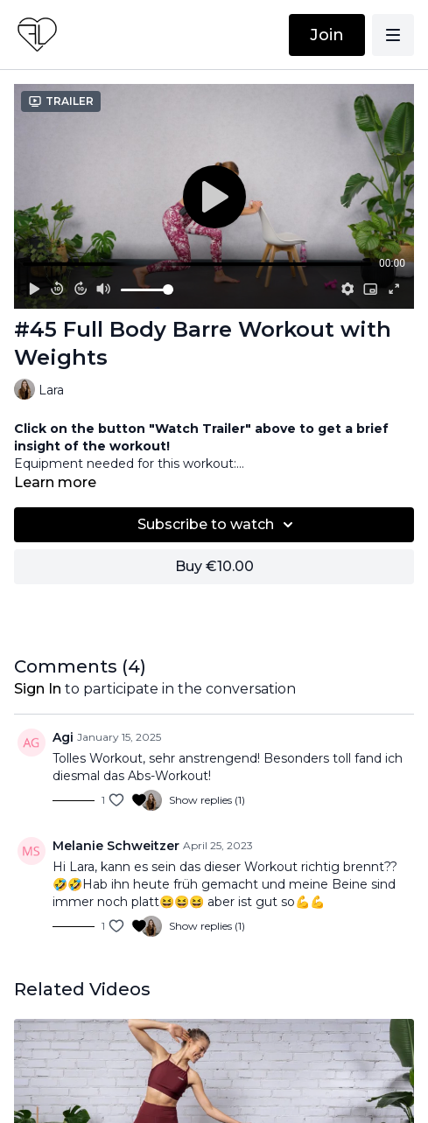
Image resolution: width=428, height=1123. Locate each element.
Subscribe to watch (217, 524)
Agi (63, 737)
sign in (37, 688)
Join (327, 35)
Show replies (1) (207, 799)
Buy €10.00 (214, 566)
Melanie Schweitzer (116, 846)
